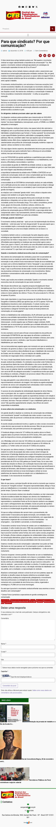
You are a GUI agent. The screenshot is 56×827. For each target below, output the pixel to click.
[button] (28, 35)
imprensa (40, 601)
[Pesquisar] (52, 28)
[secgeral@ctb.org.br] (28, 804)
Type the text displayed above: (21, 677)
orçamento (8, 602)
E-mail (3, 652)
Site (2, 659)
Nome (3, 644)
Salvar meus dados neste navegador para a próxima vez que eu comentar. (28, 667)
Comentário (5, 618)
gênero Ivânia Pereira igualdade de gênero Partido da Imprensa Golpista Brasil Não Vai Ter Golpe (27, 601)
